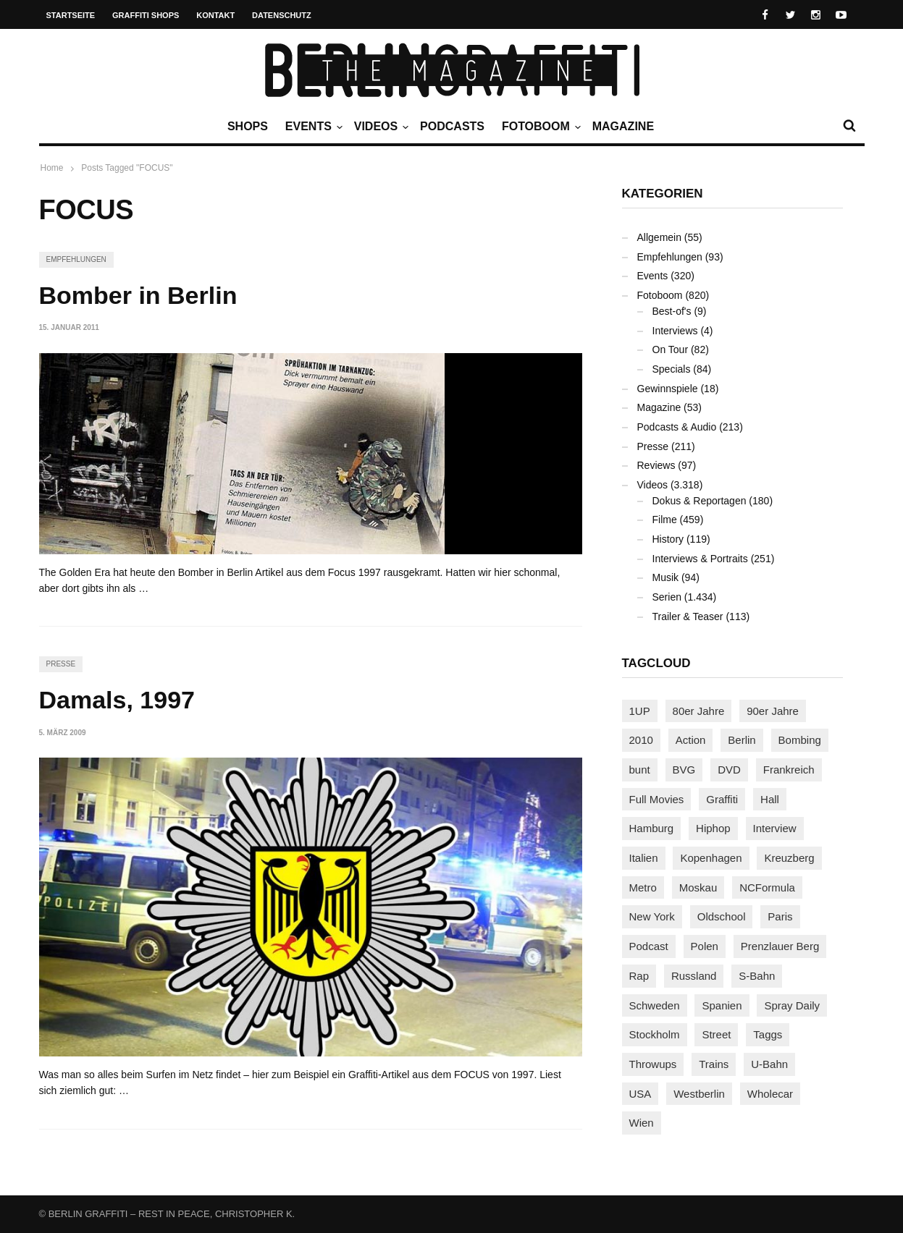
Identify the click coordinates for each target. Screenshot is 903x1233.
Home (52, 168)
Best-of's (672, 311)
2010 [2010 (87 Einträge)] (641, 740)
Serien (666, 597)
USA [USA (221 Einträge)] (640, 1094)
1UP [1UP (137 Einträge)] (639, 711)
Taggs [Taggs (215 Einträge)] (767, 1034)
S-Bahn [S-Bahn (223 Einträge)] (757, 976)
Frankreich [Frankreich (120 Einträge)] (789, 769)
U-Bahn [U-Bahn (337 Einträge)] (769, 1064)
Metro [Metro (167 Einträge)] (643, 887)
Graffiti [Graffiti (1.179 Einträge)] (722, 799)
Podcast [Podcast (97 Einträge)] (648, 946)
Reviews (656, 465)
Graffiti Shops (145, 15)
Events (312, 126)
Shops (247, 126)
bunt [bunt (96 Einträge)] (639, 769)
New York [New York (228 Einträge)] (652, 916)
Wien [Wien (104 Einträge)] (641, 1123)
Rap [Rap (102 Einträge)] (639, 976)
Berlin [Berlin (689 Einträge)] (741, 740)
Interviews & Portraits (700, 558)
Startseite (71, 15)
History (668, 539)
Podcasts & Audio (677, 427)
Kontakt (215, 15)
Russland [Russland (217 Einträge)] (694, 976)
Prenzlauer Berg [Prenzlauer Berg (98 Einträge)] (780, 946)
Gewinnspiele (667, 388)
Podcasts (452, 126)
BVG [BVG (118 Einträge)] (684, 769)
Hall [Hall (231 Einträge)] (769, 799)
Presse (61, 664)
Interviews (675, 330)
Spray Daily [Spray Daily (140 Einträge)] (792, 1005)
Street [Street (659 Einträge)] (716, 1034)
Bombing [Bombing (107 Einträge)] (799, 740)
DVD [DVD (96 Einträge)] (729, 769)
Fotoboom (539, 126)
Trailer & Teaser (687, 616)
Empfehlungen (76, 259)
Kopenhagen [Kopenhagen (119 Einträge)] (711, 858)
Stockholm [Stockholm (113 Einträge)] (654, 1034)
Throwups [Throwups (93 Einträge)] (653, 1064)
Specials (671, 369)
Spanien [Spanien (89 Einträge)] (722, 1005)
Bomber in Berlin (138, 295)
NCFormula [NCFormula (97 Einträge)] (767, 887)
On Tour (670, 349)
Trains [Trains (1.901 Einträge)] (713, 1064)
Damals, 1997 (117, 699)
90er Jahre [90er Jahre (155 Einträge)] (773, 711)
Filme (664, 519)
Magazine (623, 126)
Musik (665, 577)
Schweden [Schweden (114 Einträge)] (654, 1005)
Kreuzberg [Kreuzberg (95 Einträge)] (789, 858)
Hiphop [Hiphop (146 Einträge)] (713, 828)
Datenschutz (281, 15)
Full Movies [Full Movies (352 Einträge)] (656, 799)
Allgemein (659, 237)
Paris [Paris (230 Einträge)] (780, 916)
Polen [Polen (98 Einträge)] (704, 946)
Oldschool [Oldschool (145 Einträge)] (721, 916)
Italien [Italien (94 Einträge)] (643, 858)
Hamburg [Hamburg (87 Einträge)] (651, 828)
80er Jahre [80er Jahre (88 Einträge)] (699, 711)
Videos (379, 126)
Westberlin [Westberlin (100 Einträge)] (699, 1094)
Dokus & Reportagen (699, 501)
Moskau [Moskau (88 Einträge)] (698, 887)
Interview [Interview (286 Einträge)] (775, 828)
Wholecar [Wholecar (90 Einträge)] (770, 1094)
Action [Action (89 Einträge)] (691, 740)
